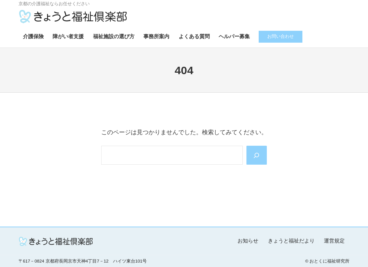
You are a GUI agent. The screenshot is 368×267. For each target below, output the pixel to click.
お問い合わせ (280, 36)
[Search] (256, 155)
